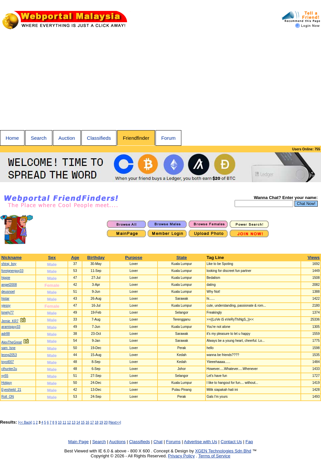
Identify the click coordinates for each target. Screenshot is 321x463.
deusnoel (8, 291)
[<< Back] (25, 422)
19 (101, 422)
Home (12, 138)
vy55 (4, 376)
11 (64, 422)
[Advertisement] (160, 80)
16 (87, 422)
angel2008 (9, 284)
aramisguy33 (10, 327)
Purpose (133, 257)
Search (39, 138)
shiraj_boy (9, 264)
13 (73, 422)
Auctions (117, 441)
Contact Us (231, 441)
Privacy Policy (181, 455)
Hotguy (6, 383)
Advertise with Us (200, 441)
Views (313, 257)
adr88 (5, 333)
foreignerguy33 (12, 271)
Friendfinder (136, 138)
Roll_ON (7, 396)
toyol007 (7, 362)
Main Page (78, 441)
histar (5, 298)
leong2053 (9, 355)
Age (75, 257)
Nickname (11, 257)
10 (60, 422)
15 (83, 422)
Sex (52, 257)
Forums (173, 441)
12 (69, 422)
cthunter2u (9, 369)
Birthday (96, 257)
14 (78, 422)
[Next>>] (115, 422)
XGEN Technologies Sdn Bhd (223, 450)
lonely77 (7, 312)
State (181, 257)
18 (96, 422)
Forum (168, 138)
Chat (158, 441)
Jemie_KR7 (10, 321)
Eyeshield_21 (11, 389)
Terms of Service (214, 455)
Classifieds (99, 138)
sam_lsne (8, 348)
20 (106, 422)
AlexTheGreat (11, 342)
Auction (67, 138)
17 (92, 422)
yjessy (6, 305)
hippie (5, 278)
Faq (249, 441)
